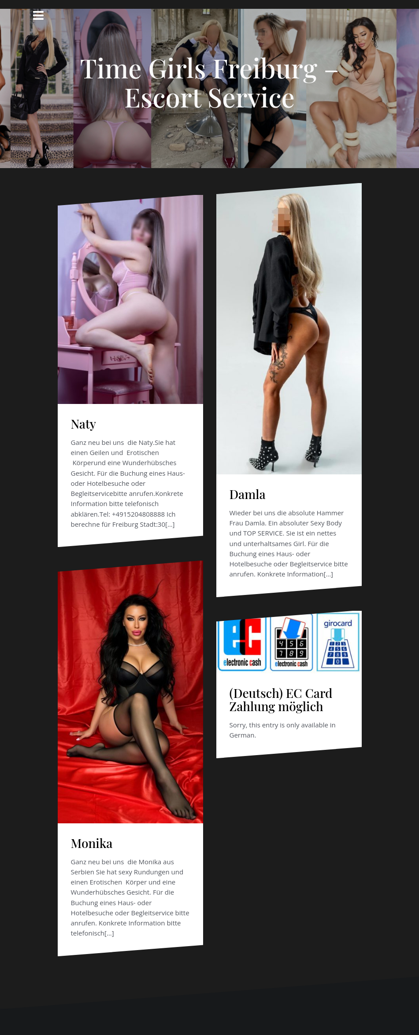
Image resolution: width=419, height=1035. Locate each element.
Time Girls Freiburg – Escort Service (209, 82)
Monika (92, 843)
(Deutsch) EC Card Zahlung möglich (281, 700)
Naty (83, 423)
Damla (248, 494)
